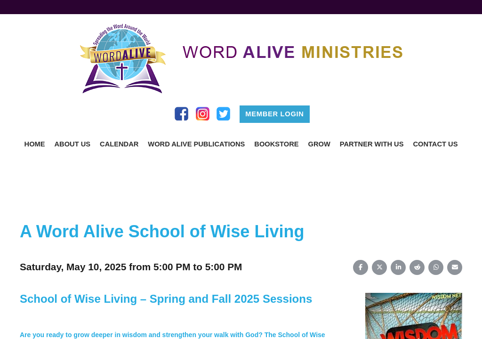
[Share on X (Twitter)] (379, 267)
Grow (319, 144)
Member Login (274, 114)
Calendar (119, 144)
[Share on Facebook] (360, 267)
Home (34, 144)
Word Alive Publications (196, 144)
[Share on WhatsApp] (435, 267)
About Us (73, 144)
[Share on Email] (454, 267)
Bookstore (276, 144)
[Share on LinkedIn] (398, 267)
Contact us (435, 144)
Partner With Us (372, 144)
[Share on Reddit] (417, 267)
